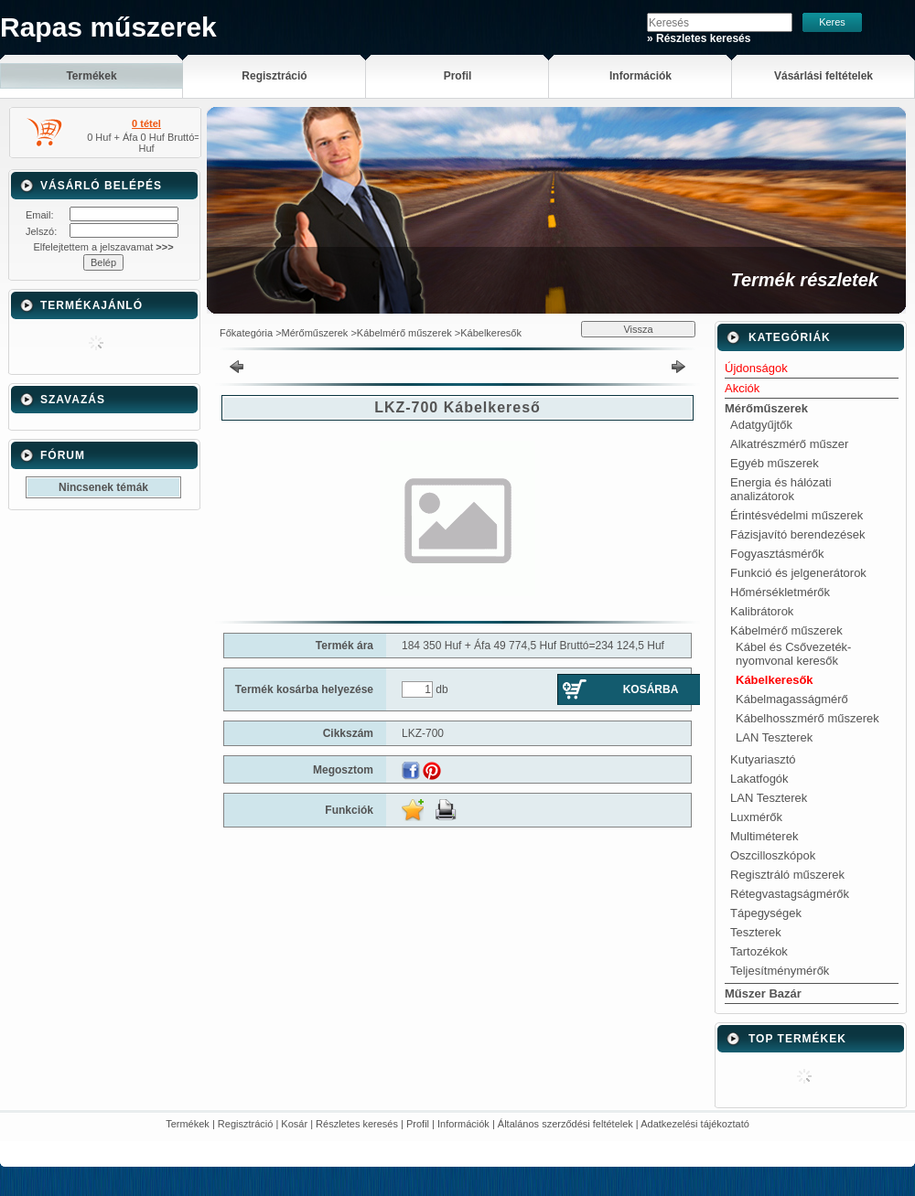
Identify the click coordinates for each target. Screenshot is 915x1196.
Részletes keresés (357, 1123)
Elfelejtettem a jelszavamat (103, 246)
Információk (463, 1123)
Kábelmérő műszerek (404, 332)
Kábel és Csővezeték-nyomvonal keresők (793, 653)
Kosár (294, 1123)
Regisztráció (246, 1123)
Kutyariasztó (763, 759)
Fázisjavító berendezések (797, 534)
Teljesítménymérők (779, 970)
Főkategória (246, 332)
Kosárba (651, 689)
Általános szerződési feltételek (565, 1123)
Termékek (188, 1123)
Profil (417, 1123)
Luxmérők (756, 817)
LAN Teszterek (774, 737)
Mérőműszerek (315, 332)
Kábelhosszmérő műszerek (807, 718)
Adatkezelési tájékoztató (694, 1123)
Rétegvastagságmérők (789, 894)
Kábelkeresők (491, 332)
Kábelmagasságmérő (792, 699)
